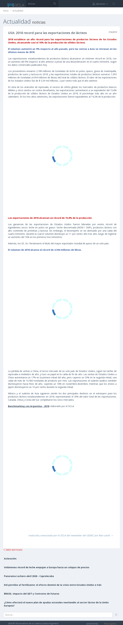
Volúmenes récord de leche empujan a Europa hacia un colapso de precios (46, 567)
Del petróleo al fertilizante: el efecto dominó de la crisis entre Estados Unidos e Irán (52, 584)
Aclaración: (10, 558)
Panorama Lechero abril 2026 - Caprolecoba (29, 576)
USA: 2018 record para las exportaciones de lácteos (47, 33)
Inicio (6, 10)
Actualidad (17, 10)
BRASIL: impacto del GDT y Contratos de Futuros (31, 593)
